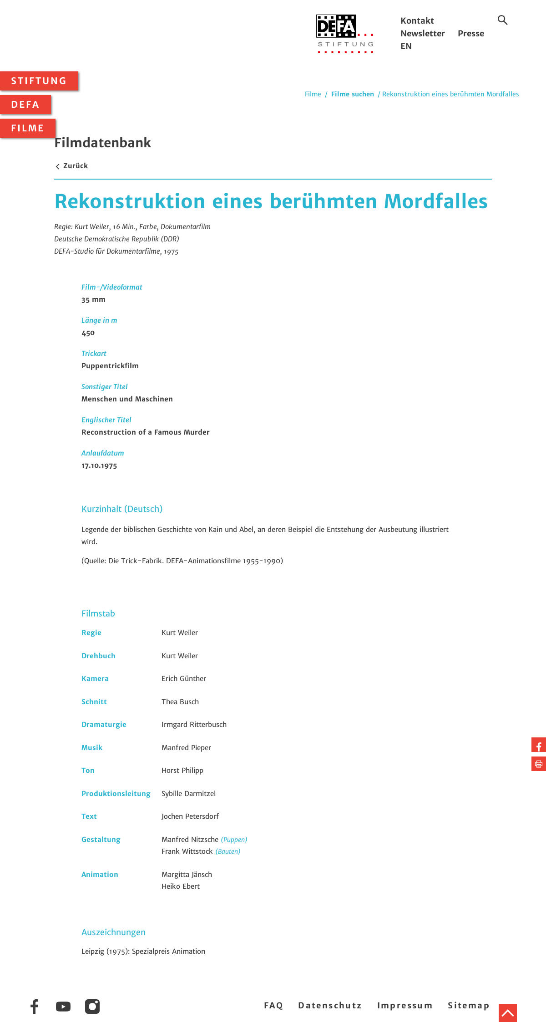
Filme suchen (352, 94)
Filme (28, 128)
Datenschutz (330, 1005)
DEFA (25, 104)
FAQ (273, 1005)
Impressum (405, 1005)
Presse (471, 33)
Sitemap (469, 1005)
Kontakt (417, 20)
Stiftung (39, 81)
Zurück (71, 165)
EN (406, 46)
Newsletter (422, 33)
